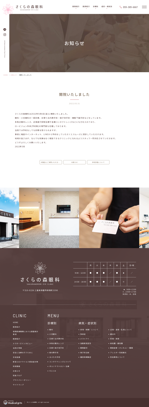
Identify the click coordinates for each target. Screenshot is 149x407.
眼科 (51, 329)
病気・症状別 (87, 323)
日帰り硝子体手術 (56, 348)
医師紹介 (86, 6)
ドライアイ (84, 338)
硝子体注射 (84, 352)
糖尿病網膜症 (85, 357)
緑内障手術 (53, 352)
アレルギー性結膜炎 (118, 352)
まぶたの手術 (54, 357)
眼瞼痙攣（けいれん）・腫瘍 (121, 348)
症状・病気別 (107, 6)
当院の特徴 (17, 348)
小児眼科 (53, 334)
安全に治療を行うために (23, 352)
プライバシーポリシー (22, 380)
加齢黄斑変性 (85, 343)
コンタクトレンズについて (60, 361)
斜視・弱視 (114, 338)
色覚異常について (117, 357)
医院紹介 (76, 6)
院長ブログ (17, 375)
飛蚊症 (83, 334)
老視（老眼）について (89, 329)
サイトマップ (18, 384)
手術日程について (98, 162)
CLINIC (20, 315)
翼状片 (113, 334)
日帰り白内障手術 (56, 338)
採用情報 (16, 366)
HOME (5, 75)
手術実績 (16, 357)
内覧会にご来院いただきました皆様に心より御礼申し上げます (51, 162)
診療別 (95, 6)
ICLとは (52, 371)
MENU (53, 315)
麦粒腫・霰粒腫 (116, 343)
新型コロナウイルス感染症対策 (25, 362)
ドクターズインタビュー (23, 343)
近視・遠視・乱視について (121, 329)
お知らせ (14, 75)
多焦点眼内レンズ (56, 343)
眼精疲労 (84, 348)
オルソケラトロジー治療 (59, 366)
